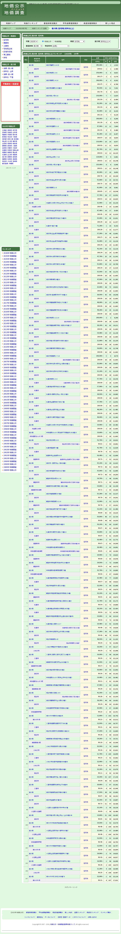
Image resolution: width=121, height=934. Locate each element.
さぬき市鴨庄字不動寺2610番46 (57, 647)
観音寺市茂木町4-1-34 (53, 478)
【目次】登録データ (63, 917)
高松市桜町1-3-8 (51, 73)
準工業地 (6, 54)
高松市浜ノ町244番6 (73, 99)
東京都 (4, 139)
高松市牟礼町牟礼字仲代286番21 (57, 371)
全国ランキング (79, 912)
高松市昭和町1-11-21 (53, 119)
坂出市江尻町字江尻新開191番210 (57, 731)
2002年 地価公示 (9, 393)
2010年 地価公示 (9, 346)
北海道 (4, 130)
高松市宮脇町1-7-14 (53, 356)
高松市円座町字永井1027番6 (55, 471)
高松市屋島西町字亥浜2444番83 (57, 310)
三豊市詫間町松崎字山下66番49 (57, 784)
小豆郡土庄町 (36, 834)
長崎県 (15, 159)
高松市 (36, 69)
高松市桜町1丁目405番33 (72, 321)
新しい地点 (110, 23)
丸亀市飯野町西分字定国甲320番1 (57, 578)
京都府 (9, 148)
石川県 (9, 141)
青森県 (9, 130)
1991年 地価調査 (9, 455)
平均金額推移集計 (70, 23)
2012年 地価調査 (9, 332)
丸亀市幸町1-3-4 (51, 379)
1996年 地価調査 (9, 426)
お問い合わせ (92, 917)
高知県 (15, 157)
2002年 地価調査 (9, 391)
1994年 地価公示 (9, 440)
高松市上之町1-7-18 (53, 157)
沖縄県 (11, 163)
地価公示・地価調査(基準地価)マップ (62, 924)
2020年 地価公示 (9, 288)
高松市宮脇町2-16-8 (53, 142)
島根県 (9, 152)
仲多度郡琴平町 (36, 712)
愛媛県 (9, 157)
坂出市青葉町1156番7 (73, 643)
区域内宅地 (7, 51)
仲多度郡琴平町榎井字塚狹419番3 (57, 708)
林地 (5, 57)
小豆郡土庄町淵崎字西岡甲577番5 (57, 853)
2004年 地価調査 (9, 379)
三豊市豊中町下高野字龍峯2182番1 (58, 754)
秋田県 (9, 132)
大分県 (9, 161)
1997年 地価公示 (9, 423)
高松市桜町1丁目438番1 (72, 77)
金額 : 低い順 (8, 74)
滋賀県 (4, 148)
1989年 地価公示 (9, 470)
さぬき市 (36, 651)
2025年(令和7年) (21, 28)
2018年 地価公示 (9, 300)
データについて (50, 917)
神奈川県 (10, 139)
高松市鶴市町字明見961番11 (55, 348)
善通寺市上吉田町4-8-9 (54, 455)
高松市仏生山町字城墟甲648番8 (57, 241)
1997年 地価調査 (9, 420)
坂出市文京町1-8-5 (52, 440)
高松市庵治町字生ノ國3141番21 (57, 777)
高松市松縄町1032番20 (54, 88)
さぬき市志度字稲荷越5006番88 (57, 762)
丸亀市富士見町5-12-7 (53, 624)
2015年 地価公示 (9, 317)
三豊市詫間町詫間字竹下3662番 (57, 723)
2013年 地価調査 (9, 326)
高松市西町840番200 (73, 191)
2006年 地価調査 (9, 367)
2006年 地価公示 (9, 370)
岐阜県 (15, 143)
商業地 (6, 42)
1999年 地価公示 (9, 411)
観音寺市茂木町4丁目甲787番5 (70, 482)
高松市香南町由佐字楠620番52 (56, 792)
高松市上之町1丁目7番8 (72, 161)
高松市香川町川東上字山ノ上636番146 (59, 815)
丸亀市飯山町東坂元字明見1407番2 (58, 608)
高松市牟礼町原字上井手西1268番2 (58, 631)
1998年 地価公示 (9, 417)
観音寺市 (36, 482)
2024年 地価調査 (9, 262)
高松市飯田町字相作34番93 (55, 524)
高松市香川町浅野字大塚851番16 (57, 341)
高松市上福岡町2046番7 (54, 149)
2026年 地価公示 (9, 253)
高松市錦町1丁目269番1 (72, 84)
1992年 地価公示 (9, 452)
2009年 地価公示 (9, 352)
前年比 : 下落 (8, 77)
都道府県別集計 (50, 23)
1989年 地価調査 (9, 467)
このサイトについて (79, 917)
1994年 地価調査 (9, 437)
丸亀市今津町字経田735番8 (55, 417)
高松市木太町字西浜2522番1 (55, 249)
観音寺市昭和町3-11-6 (53, 501)
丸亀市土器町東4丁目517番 (55, 402)
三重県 (15, 146)
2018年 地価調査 (9, 297)
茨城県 (9, 134)
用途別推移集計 (90, 23)
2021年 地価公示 (9, 282)
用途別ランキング (93, 912)
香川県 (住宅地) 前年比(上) (63, 28)
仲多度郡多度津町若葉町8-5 (55, 547)
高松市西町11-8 (51, 187)
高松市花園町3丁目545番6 (72, 130)
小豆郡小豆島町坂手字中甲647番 (57, 807)
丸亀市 (36, 230)
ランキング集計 (106, 912)
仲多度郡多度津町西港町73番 (56, 570)
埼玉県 (9, 137)
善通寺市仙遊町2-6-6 (53, 540)
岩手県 (15, 130)
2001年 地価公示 (9, 399)
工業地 (6, 45)
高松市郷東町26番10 (53, 279)
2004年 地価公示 (9, 382)
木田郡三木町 (36, 207)
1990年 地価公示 (9, 464)
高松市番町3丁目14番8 (73, 69)
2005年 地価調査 (9, 373)
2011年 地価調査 (9, 338)
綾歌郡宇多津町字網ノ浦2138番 (57, 486)
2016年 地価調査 (9, 308)
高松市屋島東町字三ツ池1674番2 (57, 333)
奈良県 (9, 150)
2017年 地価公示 (9, 305)
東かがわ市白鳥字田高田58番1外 (57, 823)
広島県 (4, 154)
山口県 (9, 154)
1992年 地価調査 (9, 449)
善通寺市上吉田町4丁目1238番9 (70, 459)
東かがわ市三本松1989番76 (55, 876)
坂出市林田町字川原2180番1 (55, 585)
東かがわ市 (36, 719)
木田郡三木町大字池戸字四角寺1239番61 (60, 425)
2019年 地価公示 (9, 294)
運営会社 (40, 917)
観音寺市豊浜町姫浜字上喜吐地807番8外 (59, 616)
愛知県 (9, 146)
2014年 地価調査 (9, 320)
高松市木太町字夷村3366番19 (56, 256)
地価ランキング (30, 23)
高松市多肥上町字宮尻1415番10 (57, 103)
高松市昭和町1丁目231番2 (72, 122)
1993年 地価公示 (9, 446)
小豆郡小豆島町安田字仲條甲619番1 (58, 861)
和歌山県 (16, 150)
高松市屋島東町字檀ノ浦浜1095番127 (59, 325)
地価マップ (11, 23)
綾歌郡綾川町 (36, 689)
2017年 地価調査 (9, 302)
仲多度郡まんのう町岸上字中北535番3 (59, 677)
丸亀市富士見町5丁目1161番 (71, 628)
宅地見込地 (7, 48)
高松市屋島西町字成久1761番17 (57, 302)
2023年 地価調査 (9, 267)
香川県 (4, 157)
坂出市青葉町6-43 (52, 639)
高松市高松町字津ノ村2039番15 (57, 272)
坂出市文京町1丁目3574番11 (71, 444)
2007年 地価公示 (9, 364)
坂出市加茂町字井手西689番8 (56, 769)
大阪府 (15, 148)
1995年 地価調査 (9, 432)
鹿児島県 (5, 163)
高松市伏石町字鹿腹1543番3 (55, 111)
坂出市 (36, 444)
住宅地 (6, 40)
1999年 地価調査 (9, 408)
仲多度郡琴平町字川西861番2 (56, 838)
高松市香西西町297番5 (54, 494)
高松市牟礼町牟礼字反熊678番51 (57, 287)
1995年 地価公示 (9, 434)
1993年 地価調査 (9, 443)
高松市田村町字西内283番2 (55, 670)
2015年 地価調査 (9, 314)
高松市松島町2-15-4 (53, 134)
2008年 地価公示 (9, 358)
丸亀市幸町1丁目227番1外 (72, 383)
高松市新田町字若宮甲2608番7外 (57, 195)
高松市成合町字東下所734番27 (56, 509)
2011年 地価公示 (9, 341)
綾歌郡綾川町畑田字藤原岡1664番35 (58, 685)
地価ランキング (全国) (39, 28)
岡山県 (15, 152)
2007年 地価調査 (9, 361)
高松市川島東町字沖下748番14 (56, 295)
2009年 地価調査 (9, 349)
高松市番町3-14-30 (52, 65)
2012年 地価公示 (9, 335)
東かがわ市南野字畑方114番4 (56, 846)
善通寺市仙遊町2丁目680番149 (70, 543)
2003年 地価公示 (9, 388)
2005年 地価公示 (9, 376)
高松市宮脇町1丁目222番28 (71, 360)
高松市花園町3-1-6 (52, 126)
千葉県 (15, 137)
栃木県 (15, 134)
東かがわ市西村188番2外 (54, 716)
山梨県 (4, 143)
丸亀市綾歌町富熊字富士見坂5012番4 (58, 601)
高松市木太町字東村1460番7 (55, 264)
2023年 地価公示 (9, 270)
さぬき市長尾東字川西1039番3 (56, 746)
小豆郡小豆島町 (36, 811)
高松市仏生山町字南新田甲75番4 (57, 233)
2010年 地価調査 (9, 344)
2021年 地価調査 (9, 279)
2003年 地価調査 (9, 385)
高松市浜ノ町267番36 (53, 164)
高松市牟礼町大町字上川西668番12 (58, 363)
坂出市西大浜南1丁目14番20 (71, 697)
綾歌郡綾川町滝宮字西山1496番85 (57, 739)
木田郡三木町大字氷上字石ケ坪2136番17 (60, 203)
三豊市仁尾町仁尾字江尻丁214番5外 (58, 654)
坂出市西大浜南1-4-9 (53, 693)
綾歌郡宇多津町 (36, 490)
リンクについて (29, 917)
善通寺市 (36, 459)
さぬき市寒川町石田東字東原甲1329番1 (59, 869)
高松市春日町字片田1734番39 (56, 218)
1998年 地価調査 (9, 414)
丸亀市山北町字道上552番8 (55, 409)
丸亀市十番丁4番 (52, 226)
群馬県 (4, 137)
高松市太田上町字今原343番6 (56, 180)
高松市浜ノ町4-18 (52, 96)
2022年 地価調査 (9, 273)
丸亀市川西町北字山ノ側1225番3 (57, 394)
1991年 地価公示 (9, 458)
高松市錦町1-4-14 (52, 80)
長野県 (9, 143)
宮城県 (4, 132)
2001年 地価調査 (9, 396)
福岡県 (4, 159)
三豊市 (36, 658)
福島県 (4, 134)
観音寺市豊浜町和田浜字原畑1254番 (58, 593)
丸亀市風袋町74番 (52, 448)
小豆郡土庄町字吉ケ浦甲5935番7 (57, 830)
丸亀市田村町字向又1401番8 (55, 386)
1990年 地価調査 (9, 461)
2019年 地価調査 (9, 291)
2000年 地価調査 (9, 402)
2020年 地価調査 (9, 285)
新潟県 (16, 139)
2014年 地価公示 (9, 323)
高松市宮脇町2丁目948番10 (71, 145)
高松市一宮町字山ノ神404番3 (56, 463)
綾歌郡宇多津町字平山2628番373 (57, 662)
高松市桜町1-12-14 (52, 318)
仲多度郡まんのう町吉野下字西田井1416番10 (61, 432)
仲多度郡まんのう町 (36, 436)
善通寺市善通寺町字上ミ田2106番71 (58, 555)
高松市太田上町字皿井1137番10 (57, 210)
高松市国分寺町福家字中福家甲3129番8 (59, 517)
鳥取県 (4, 152)
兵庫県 (4, 150)
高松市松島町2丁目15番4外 (71, 138)
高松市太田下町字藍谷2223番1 (56, 172)
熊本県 (4, 161)
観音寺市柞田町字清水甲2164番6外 (58, 563)
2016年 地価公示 (9, 311)
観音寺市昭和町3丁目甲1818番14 (69, 505)
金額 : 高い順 (8, 68)
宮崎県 (15, 161)
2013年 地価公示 (9, 329)
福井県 (15, 141)
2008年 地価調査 (9, 355)
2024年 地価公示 (9, 264)
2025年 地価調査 (9, 256)
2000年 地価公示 (9, 405)
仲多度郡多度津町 (36, 551)
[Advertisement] (37, 12)
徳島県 (15, 154)
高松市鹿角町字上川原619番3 (56, 700)
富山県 (4, 141)
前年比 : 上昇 (8, 71)
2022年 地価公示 (9, 276)
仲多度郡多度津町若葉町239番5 (70, 551)
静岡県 (4, 146)
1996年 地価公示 (9, 429)
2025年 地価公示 (9, 259)
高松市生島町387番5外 (54, 800)
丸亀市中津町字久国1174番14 (56, 532)
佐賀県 (9, 159)
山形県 (15, 132)
